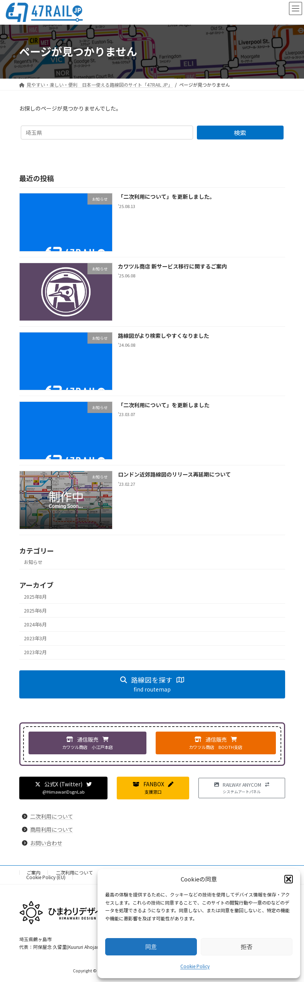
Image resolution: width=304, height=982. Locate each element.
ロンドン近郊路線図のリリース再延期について (174, 474)
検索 (240, 132)
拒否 (246, 946)
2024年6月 (35, 624)
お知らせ (33, 562)
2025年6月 (35, 610)
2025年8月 (35, 596)
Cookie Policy (195, 966)
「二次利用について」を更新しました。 (166, 196)
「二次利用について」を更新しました (163, 405)
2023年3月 (35, 638)
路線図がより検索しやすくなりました (163, 335)
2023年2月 (35, 652)
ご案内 (33, 872)
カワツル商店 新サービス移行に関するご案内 (172, 266)
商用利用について (51, 829)
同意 (151, 946)
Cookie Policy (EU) (46, 877)
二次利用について (51, 816)
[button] (288, 879)
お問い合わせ (46, 843)
